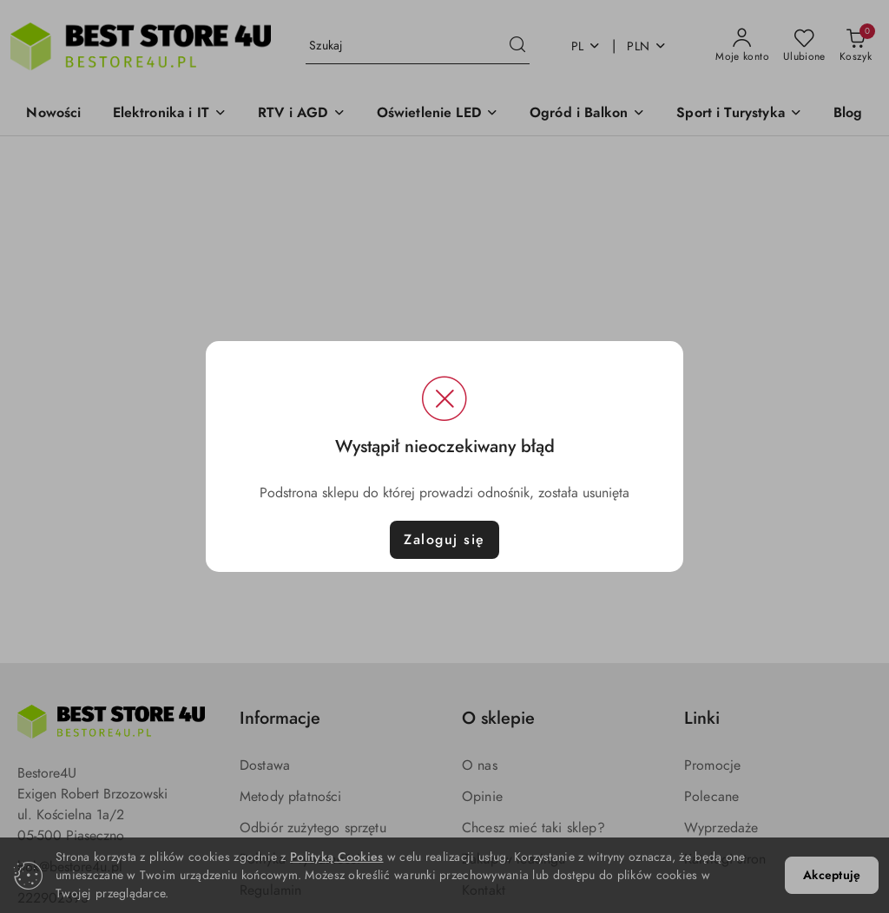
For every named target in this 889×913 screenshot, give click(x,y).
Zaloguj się (444, 539)
